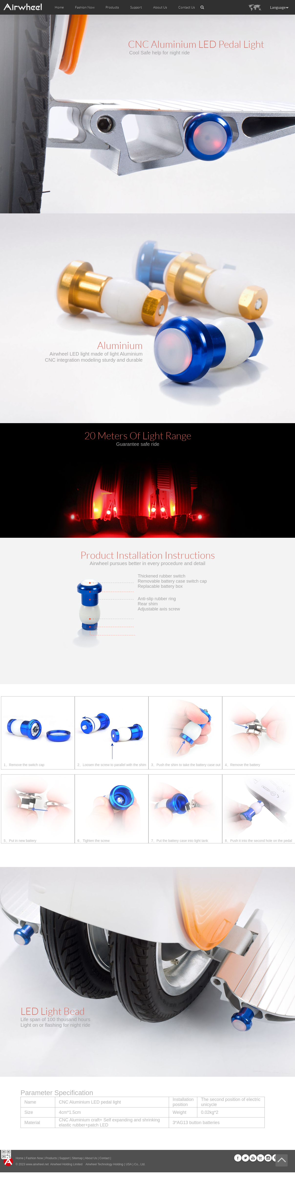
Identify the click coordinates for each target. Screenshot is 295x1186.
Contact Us (186, 7)
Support (136, 7)
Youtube (253, 1158)
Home (59, 7)
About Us (91, 1158)
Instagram (268, 1158)
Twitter (245, 1158)
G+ (260, 1158)
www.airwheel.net (37, 1164)
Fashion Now (34, 1158)
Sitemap (77, 1158)
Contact (104, 1158)
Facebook (238, 1158)
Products (112, 7)
